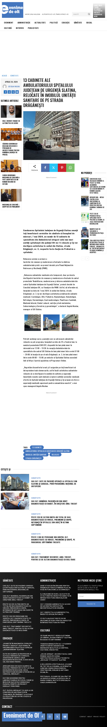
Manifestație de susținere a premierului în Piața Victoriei (97, 232)
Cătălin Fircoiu (14, 86)
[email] (91, 596)
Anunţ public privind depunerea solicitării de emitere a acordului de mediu (98, 10)
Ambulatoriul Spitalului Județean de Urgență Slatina (47, 450)
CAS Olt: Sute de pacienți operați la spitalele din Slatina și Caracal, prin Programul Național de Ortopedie (54, 484)
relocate (55, 454)
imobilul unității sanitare (35, 454)
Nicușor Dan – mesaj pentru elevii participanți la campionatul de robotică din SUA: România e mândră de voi (97, 203)
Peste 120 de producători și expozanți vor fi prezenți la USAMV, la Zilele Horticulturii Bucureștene (97, 219)
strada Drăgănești (33, 458)
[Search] (89, 14)
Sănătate (14, 75)
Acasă (4, 75)
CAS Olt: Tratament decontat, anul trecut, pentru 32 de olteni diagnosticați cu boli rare (53, 558)
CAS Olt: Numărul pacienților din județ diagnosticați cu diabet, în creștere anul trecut (54, 502)
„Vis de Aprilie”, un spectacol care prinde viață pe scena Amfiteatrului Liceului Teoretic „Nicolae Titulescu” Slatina (56, 657)
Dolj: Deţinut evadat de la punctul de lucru (11, 122)
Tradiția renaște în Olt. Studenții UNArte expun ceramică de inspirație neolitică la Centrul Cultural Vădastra (55, 647)
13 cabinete (37, 447)
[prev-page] (83, 258)
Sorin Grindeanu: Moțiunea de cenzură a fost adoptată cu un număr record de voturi (10, 179)
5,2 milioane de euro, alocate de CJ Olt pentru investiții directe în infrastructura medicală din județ (55, 597)
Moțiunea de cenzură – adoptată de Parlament (11, 205)
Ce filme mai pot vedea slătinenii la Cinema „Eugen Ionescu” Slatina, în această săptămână (56, 638)
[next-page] (87, 258)
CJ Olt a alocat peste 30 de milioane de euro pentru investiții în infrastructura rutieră (55, 620)
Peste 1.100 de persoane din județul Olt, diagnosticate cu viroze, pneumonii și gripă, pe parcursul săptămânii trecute (53, 540)
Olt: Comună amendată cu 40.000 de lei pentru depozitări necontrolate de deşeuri (55, 606)
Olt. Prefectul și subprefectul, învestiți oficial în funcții (54, 613)
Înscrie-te (91, 604)
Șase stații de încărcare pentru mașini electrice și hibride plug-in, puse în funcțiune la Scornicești (55, 588)
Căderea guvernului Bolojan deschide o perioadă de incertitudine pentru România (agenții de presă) (10, 149)
